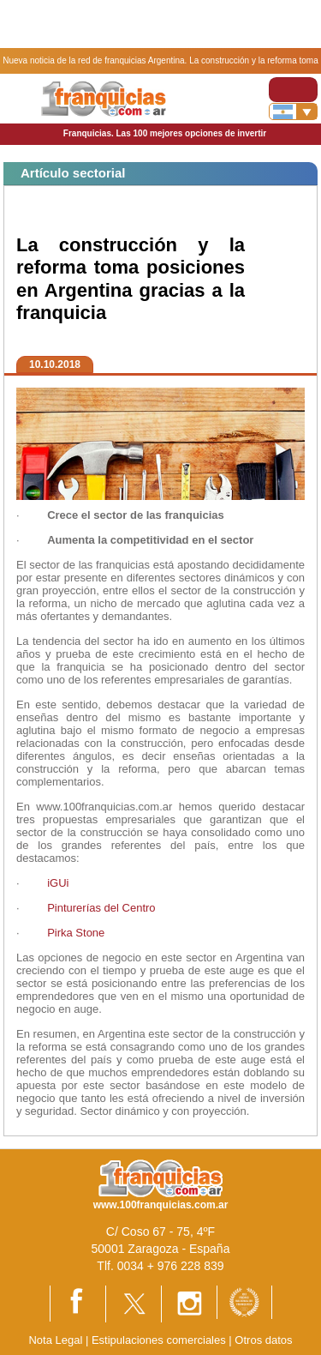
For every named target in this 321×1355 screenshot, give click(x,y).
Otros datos (263, 1340)
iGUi (57, 882)
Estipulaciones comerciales (160, 1340)
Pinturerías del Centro (101, 907)
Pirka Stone (75, 932)
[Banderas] (293, 111)
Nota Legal (55, 1340)
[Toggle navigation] (293, 89)
